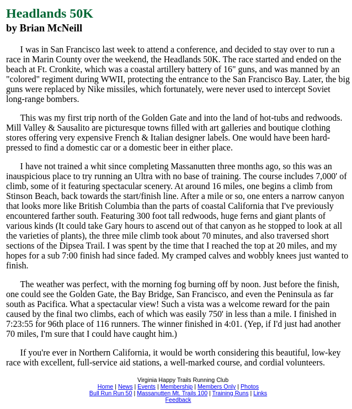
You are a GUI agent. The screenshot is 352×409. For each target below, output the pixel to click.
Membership (177, 386)
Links (260, 393)
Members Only (217, 386)
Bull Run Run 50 (110, 393)
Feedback (178, 399)
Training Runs (230, 393)
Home (105, 386)
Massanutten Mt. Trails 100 (172, 393)
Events (146, 386)
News (125, 386)
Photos (250, 386)
